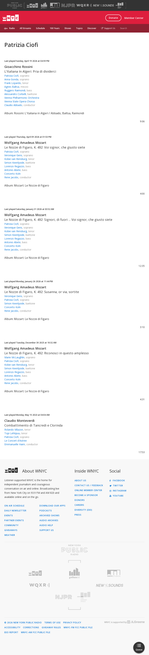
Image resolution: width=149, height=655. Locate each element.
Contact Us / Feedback (89, 485)
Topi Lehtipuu (12, 433)
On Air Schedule (14, 506)
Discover (92, 28)
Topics (79, 28)
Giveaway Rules (51, 627)
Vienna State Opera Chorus (19, 101)
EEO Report (11, 632)
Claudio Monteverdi (19, 420)
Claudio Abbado (13, 105)
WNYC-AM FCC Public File (35, 632)
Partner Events (14, 520)
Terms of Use (52, 623)
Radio (12, 28)
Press (78, 515)
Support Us (108, 28)
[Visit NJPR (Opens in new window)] (68, 5)
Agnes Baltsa (11, 86)
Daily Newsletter (15, 511)
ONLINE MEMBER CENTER (88, 490)
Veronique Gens (13, 155)
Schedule (40, 28)
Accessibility (12, 627)
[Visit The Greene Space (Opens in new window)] (119, 5)
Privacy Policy (72, 623)
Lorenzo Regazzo (14, 166)
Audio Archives (48, 520)
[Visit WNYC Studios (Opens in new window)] (55, 5)
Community (11, 525)
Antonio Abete (12, 170)
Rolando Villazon (13, 429)
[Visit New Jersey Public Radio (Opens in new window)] (39, 597)
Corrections (31, 627)
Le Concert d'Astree (15, 440)
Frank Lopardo (12, 83)
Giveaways (10, 530)
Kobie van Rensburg (15, 159)
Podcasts (45, 511)
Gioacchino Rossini (18, 67)
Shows (67, 28)
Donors (80, 500)
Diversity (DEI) (83, 510)
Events (8, 516)
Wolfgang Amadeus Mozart (25, 142)
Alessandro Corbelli (15, 94)
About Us (80, 481)
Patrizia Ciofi (11, 75)
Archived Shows (49, 516)
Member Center (133, 18)
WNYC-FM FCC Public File (78, 627)
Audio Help (46, 525)
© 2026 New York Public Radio (23, 623)
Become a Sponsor (86, 495)
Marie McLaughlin (14, 357)
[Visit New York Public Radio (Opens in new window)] (74, 550)
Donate (113, 17)
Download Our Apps (52, 506)
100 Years (55, 28)
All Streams (25, 28)
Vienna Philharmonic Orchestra (21, 97)
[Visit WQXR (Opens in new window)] (84, 5)
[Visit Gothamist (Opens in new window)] (44, 5)
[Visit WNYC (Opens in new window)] (32, 5)
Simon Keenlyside (14, 162)
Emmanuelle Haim (14, 444)
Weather (9, 535)
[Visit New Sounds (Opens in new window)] (103, 5)
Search (123, 28)
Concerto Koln (12, 173)
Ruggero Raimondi (14, 90)
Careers (79, 505)
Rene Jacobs (11, 177)
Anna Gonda (11, 79)
